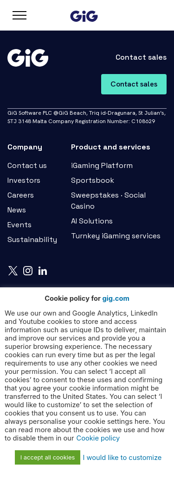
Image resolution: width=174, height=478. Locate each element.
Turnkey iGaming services (116, 236)
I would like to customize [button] (122, 457)
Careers (20, 195)
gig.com (115, 298)
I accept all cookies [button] (47, 457)
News (16, 210)
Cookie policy (98, 438)
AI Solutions (92, 221)
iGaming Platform (102, 165)
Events (19, 225)
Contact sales (133, 84)
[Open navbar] (19, 15)
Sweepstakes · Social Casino (108, 200)
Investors (23, 180)
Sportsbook (92, 180)
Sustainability (32, 239)
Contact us (27, 165)
